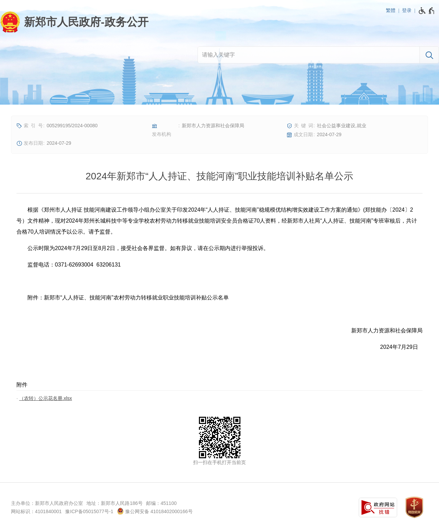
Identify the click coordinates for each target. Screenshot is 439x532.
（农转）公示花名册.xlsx (45, 398)
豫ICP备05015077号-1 (89, 511)
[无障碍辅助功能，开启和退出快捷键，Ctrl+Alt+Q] (427, 11)
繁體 (390, 10)
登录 (407, 10)
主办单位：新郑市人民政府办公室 (47, 503)
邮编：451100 (161, 503)
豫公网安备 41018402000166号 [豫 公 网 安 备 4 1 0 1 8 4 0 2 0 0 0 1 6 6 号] (155, 511)
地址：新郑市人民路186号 (114, 503)
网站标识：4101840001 (36, 511)
